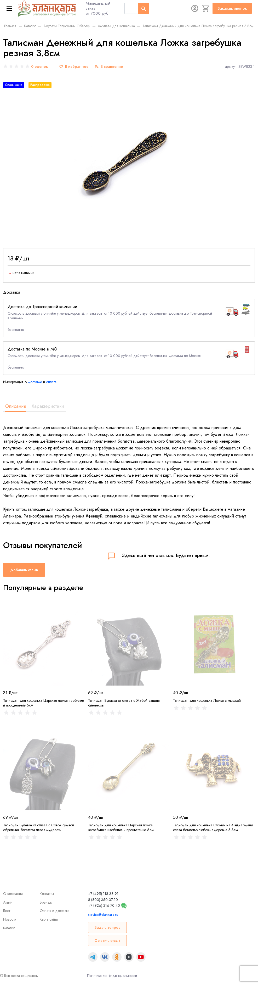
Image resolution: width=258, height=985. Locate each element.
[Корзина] (206, 8)
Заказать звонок (232, 8)
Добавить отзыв (24, 569)
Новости (9, 919)
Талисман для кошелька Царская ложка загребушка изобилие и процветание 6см (121, 827)
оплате (51, 382)
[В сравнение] (109, 67)
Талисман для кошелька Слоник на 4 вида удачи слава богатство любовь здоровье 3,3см (213, 827)
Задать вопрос (107, 927)
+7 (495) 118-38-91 (103, 893)
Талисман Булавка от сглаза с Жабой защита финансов (124, 703)
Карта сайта (49, 919)
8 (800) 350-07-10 (103, 899)
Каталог (9, 928)
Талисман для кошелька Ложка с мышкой (207, 700)
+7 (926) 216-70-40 (104, 905)
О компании (13, 893)
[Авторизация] (195, 8)
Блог (6, 910)
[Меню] (9, 8)
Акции (8, 902)
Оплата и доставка (55, 910)
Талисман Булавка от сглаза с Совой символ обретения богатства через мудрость (38, 827)
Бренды (46, 902)
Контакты (47, 893)
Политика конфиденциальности (112, 975)
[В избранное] (73, 67)
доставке (35, 382)
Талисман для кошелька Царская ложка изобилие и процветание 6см (43, 703)
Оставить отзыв (107, 940)
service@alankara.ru (103, 914)
